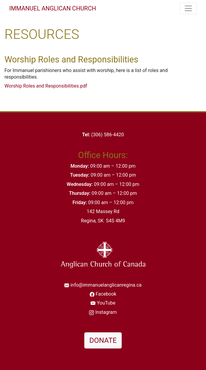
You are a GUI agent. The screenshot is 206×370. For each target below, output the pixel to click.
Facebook (106, 294)
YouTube (106, 303)
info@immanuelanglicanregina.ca (105, 285)
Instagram (106, 312)
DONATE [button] (103, 340)
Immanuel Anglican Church (52, 8)
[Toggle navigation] (188, 8)
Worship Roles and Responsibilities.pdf (45, 86)
